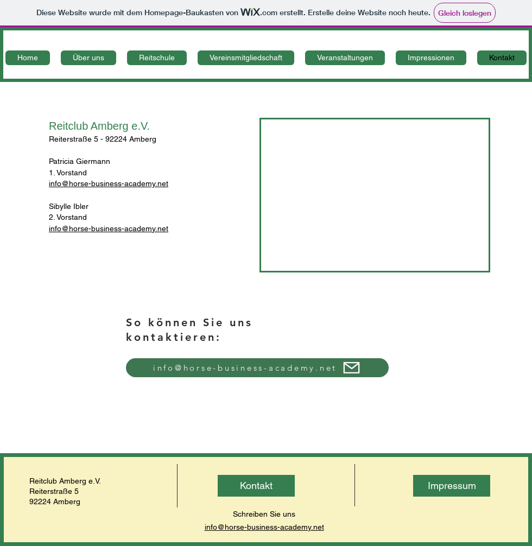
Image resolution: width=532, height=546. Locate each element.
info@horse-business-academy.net (108, 183)
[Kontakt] (256, 486)
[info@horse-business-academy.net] (257, 367)
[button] (88, 57)
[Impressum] (451, 486)
